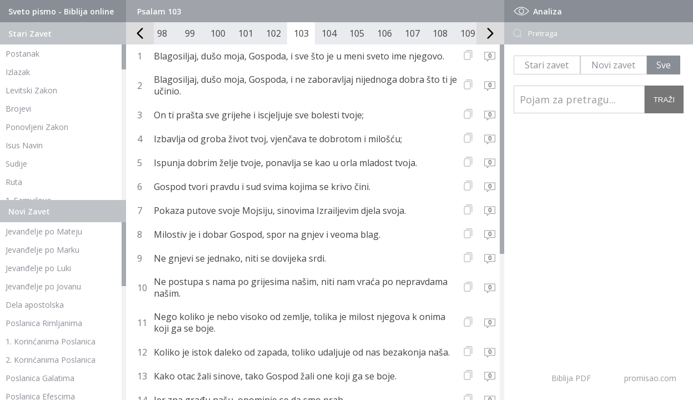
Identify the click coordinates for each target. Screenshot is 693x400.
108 (440, 33)
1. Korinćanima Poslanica (51, 341)
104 (329, 33)
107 (412, 33)
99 (190, 33)
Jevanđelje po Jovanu (43, 286)
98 (162, 33)
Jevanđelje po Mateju (44, 231)
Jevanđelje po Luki (38, 268)
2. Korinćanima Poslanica (51, 359)
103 (301, 33)
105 (356, 33)
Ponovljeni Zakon (37, 127)
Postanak (22, 53)
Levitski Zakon (31, 90)
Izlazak (18, 72)
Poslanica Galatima (40, 378)
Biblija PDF (571, 378)
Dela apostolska (35, 304)
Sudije (16, 163)
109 (467, 33)
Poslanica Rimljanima (44, 323)
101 (245, 33)
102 (273, 33)
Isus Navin (24, 145)
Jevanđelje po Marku (42, 249)
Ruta (14, 182)
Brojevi (18, 108)
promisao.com (650, 378)
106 (384, 33)
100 (217, 33)
